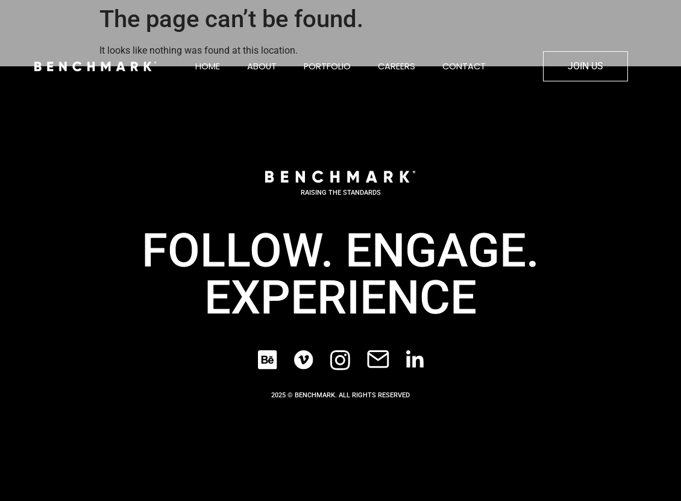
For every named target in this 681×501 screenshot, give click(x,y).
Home (207, 66)
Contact (464, 66)
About (262, 66)
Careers (396, 66)
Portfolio (327, 66)
